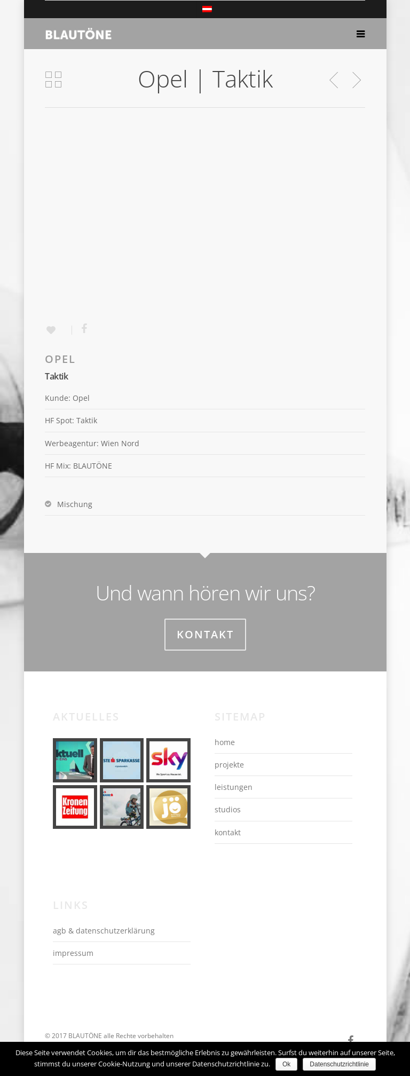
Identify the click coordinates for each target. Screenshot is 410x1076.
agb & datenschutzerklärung (104, 930)
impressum (73, 953)
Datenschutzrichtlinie (339, 1064)
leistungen (234, 787)
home (225, 742)
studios (228, 809)
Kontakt (205, 634)
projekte (229, 764)
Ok (286, 1064)
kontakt (228, 832)
